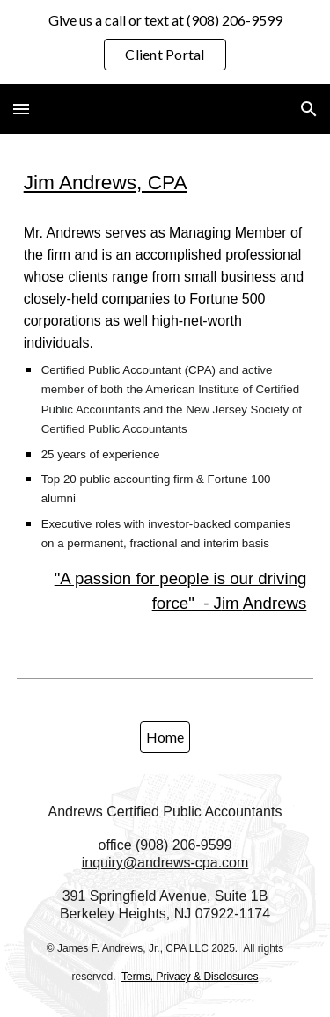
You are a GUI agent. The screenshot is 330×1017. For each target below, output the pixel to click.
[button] (21, 108)
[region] (165, 42)
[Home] (165, 736)
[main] (165, 182)
